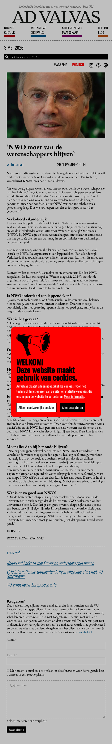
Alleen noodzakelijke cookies (36, 407)
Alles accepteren (72, 407)
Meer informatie (74, 396)
